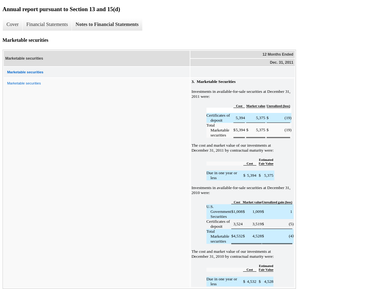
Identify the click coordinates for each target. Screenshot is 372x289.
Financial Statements (47, 24)
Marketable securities (24, 83)
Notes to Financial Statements (107, 24)
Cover (13, 24)
